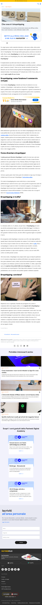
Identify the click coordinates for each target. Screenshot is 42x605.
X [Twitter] (18, 346)
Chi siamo (3, 577)
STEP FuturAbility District (6, 589)
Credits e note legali (5, 579)
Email (27, 346)
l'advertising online (27, 177)
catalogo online (5, 135)
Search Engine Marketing (13, 192)
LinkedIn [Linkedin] (15, 346)
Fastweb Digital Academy (6, 586)
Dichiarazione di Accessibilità (34, 602)
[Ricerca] (38, 4)
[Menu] (2, 4)
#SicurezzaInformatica (15, 334)
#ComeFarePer (7, 334)
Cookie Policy (13, 602)
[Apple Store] (10, 563)
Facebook (21, 346)
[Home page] (9, 3)
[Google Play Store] (31, 563)
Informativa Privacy (6, 602)
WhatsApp (24, 346)
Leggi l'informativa (5, 522)
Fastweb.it (3, 581)
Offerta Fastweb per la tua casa (22, 0)
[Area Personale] (40, 4)
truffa (35, 243)
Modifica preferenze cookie (23, 602)
